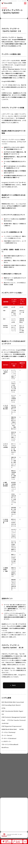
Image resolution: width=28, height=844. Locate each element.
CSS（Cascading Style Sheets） (11, 705)
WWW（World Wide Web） (9, 729)
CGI (3, 714)
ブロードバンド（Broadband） (10, 744)
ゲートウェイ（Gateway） (9, 732)
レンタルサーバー (6, 741)
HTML (4, 708)
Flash (3, 720)
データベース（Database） (9, 738)
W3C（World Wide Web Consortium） (13, 702)
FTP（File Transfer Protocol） (16, 720)
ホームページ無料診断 (17, 841)
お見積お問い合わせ (6, 841)
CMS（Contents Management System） (14, 717)
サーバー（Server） (7, 735)
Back (14, 685)
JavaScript (5, 723)
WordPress (5, 747)
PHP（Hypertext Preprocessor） (12, 726)
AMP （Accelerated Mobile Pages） (12, 711)
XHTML (21, 729)
